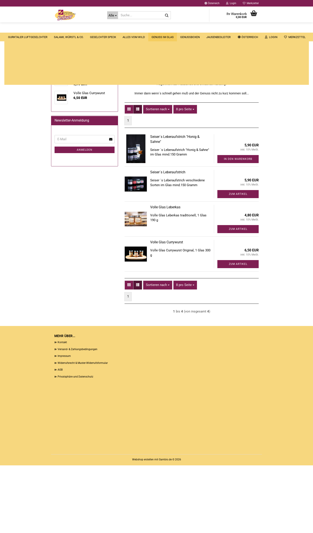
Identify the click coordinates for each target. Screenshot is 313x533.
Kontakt (62, 409)
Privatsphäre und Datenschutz (75, 444)
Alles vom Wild (157, 28)
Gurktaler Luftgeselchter (51, 28)
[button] (212, 3)
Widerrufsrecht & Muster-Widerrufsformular (83, 430)
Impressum (64, 423)
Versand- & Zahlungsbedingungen (77, 416)
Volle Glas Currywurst (166, 310)
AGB (60, 437)
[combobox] (157, 176)
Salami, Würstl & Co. (92, 28)
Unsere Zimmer (271, 28)
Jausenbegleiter (242, 28)
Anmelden (84, 277)
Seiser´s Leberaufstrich (167, 240)
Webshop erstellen (143, 527)
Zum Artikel (238, 261)
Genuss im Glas (186, 28)
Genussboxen (213, 28)
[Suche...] (112, 15)
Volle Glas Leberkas (165, 275)
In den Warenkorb (238, 226)
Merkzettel (251, 3)
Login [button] (231, 3)
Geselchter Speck (126, 28)
